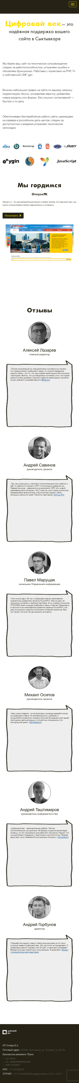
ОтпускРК (40, 194)
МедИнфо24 (35, 722)
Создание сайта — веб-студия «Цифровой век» (10, 1032)
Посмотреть (13, 215)
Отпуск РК (59, 495)
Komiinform (63, 837)
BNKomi (45, 380)
